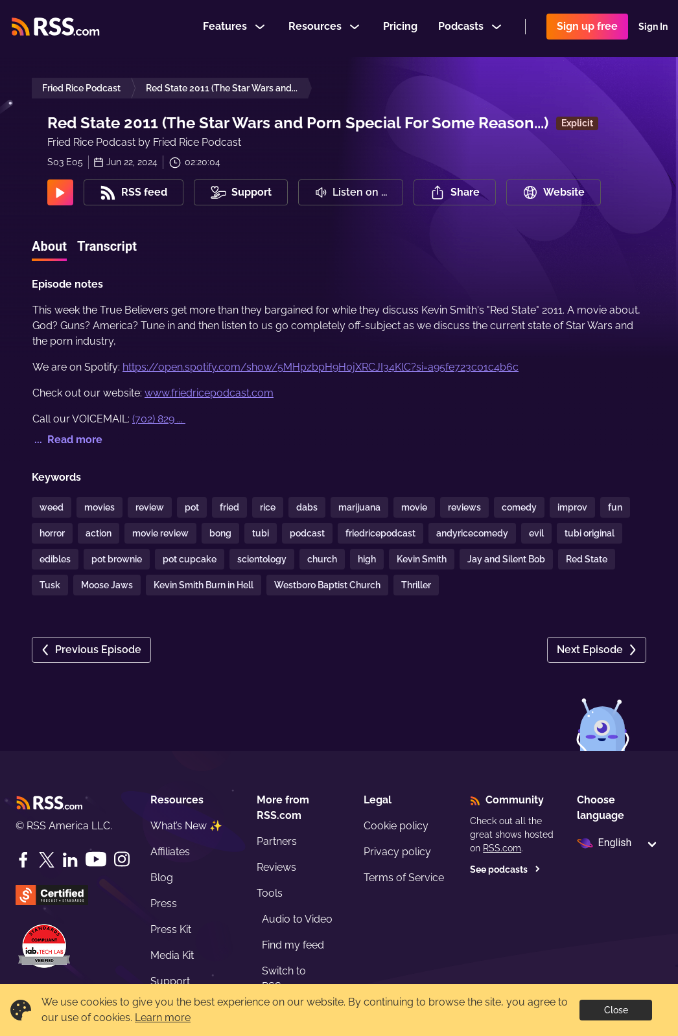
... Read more (67, 439)
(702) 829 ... (158, 419)
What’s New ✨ (186, 826)
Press (163, 903)
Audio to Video (297, 919)
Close (616, 1010)
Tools (270, 893)
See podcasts (505, 869)
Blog (161, 877)
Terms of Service (404, 877)
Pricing (400, 28)
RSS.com (502, 848)
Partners (277, 841)
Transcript (107, 246)
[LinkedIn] (70, 860)
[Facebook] (23, 860)
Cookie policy (396, 826)
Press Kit (170, 929)
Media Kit (172, 955)
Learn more (163, 1017)
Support (170, 981)
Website (553, 192)
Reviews (276, 867)
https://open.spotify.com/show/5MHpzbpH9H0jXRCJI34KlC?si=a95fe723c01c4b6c (321, 367)
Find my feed (293, 945)
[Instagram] (122, 859)
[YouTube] (96, 859)
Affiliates (170, 852)
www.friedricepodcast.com (209, 393)
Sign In (653, 28)
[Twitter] (46, 860)
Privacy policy (397, 852)
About (49, 246)
